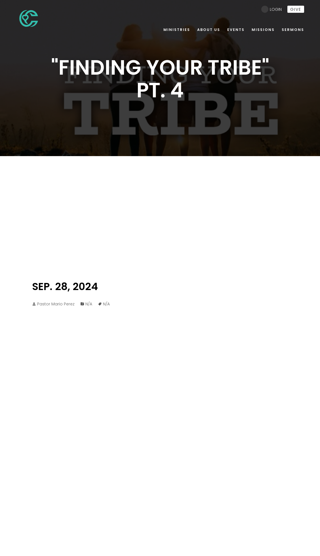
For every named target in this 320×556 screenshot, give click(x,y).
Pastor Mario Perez (56, 304)
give (295, 9)
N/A (88, 304)
